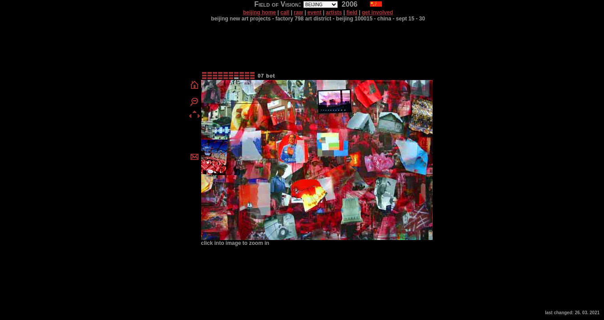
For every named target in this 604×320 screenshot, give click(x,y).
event (314, 12)
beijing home (259, 12)
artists (334, 12)
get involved (377, 12)
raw (298, 12)
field (351, 12)
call (284, 12)
